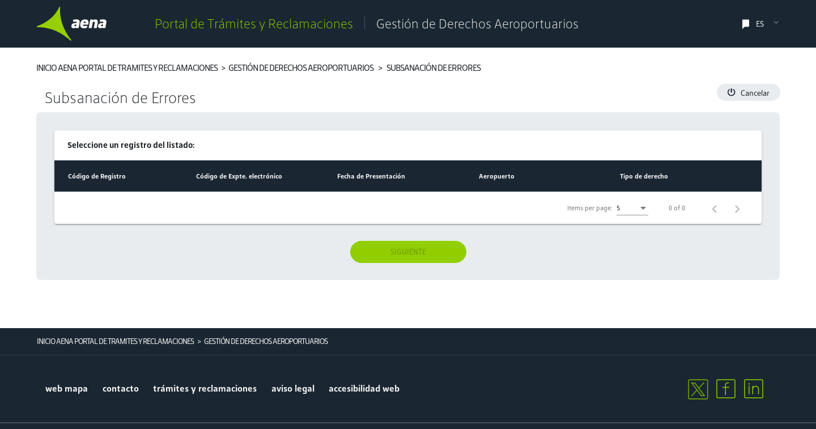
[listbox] (632, 209)
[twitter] (697, 388)
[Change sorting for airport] (497, 176)
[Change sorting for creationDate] (371, 176)
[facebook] (726, 388)
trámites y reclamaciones (205, 388)
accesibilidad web (364, 388)
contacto (121, 388)
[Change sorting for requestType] (644, 176)
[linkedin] (753, 388)
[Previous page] (714, 208)
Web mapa (66, 388)
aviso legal (292, 388)
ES (760, 24)
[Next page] (737, 208)
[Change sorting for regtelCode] (97, 176)
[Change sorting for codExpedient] (239, 176)
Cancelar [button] (749, 93)
